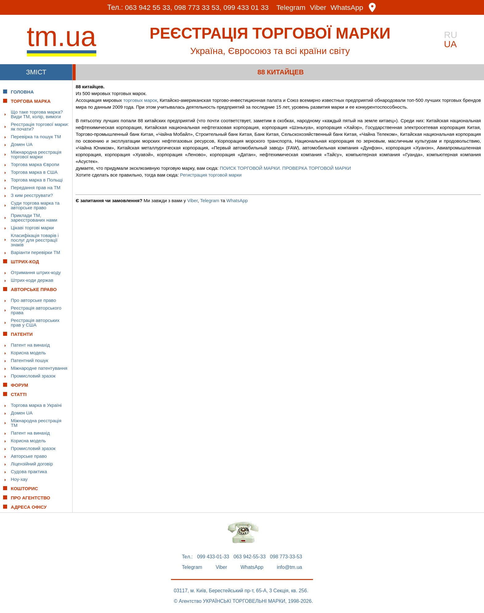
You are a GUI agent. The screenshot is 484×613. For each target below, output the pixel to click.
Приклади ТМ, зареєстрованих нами (34, 217)
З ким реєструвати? (32, 195)
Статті (19, 394)
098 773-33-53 (286, 556)
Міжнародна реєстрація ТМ (36, 422)
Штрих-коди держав (32, 280)
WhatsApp (347, 7)
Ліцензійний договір (32, 463)
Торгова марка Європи (35, 164)
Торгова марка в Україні (36, 405)
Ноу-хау (19, 479)
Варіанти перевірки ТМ (35, 252)
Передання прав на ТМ (35, 187)
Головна (22, 91)
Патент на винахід (30, 345)
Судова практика (29, 471)
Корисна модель (28, 352)
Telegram (291, 7)
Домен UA (22, 144)
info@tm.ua (289, 567)
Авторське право (29, 456)
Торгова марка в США (34, 172)
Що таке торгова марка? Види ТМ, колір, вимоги (37, 114)
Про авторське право (33, 300)
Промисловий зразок (33, 375)
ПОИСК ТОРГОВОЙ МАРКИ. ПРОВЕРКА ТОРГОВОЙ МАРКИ (285, 168)
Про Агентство (30, 497)
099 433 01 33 (246, 7)
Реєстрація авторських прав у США (35, 322)
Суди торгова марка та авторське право (35, 205)
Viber (318, 7)
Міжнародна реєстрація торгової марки (36, 154)
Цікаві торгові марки (32, 227)
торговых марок (140, 100)
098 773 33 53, (197, 7)
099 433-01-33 (213, 556)
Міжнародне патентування (39, 368)
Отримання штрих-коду (36, 272)
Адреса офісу (29, 507)
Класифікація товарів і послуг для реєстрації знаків (35, 240)
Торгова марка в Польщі (37, 179)
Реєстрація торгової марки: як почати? (40, 126)
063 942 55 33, (148, 7)
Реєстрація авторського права (36, 310)
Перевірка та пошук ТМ (36, 136)
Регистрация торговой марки (210, 174)
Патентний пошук (29, 360)
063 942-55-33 (250, 556)
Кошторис (24, 488)
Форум (19, 385)
